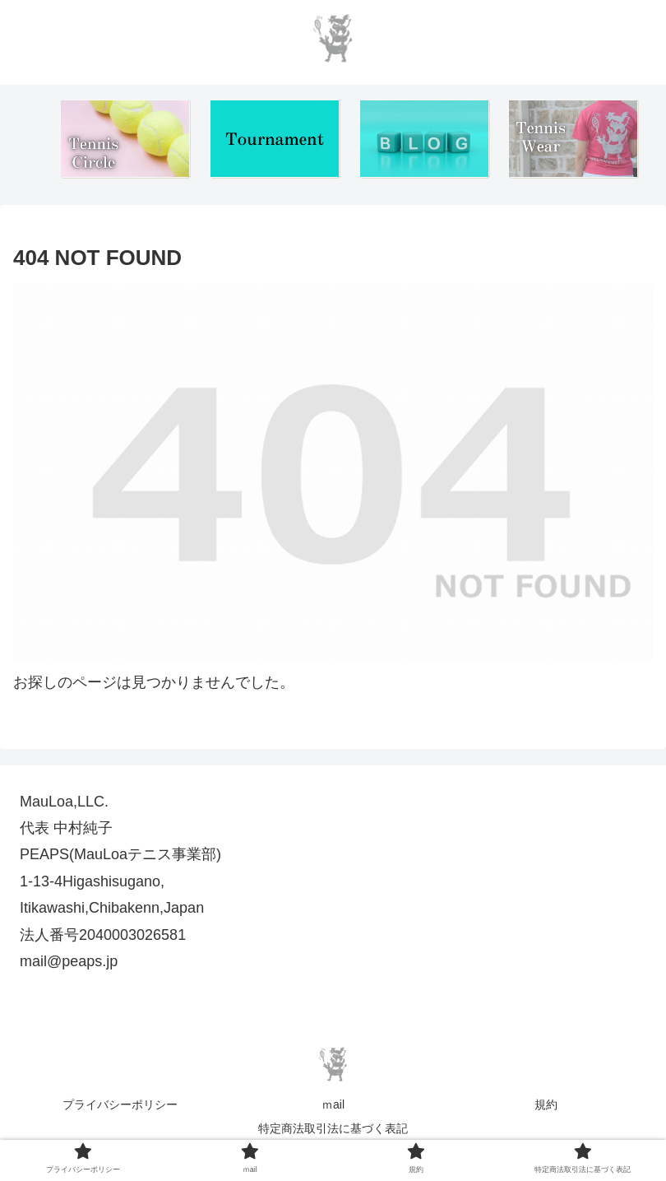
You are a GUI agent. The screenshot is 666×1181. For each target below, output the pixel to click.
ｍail (333, 1104)
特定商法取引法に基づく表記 (333, 1128)
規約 (545, 1104)
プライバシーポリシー (120, 1104)
